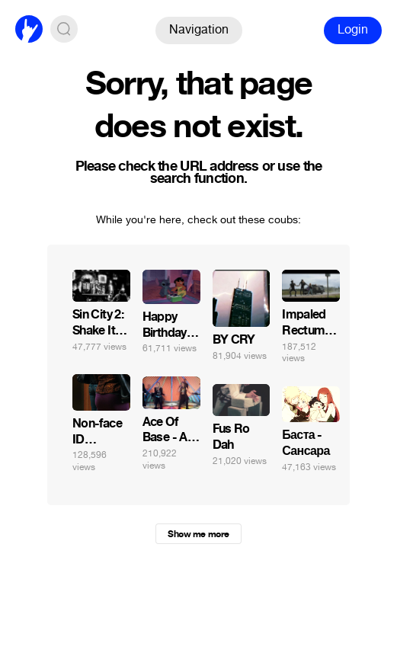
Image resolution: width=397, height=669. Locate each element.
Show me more (198, 534)
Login (353, 29)
